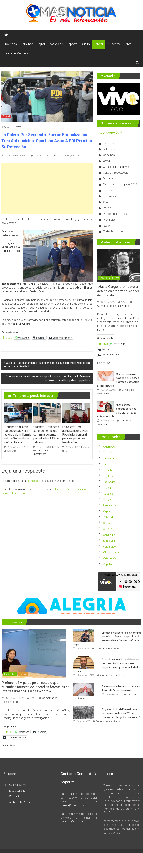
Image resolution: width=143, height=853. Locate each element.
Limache (108, 470)
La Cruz (107, 464)
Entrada (7, 337)
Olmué (107, 499)
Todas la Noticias (113, 231)
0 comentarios (40, 155)
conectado (33, 480)
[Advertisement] (47, 188)
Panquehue (109, 505)
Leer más (103, 362)
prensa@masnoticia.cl (74, 805)
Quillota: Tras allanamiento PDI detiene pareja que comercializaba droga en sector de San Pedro (47, 364)
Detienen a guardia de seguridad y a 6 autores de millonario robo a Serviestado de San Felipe (18, 434)
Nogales (108, 493)
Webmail (14, 796)
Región (41, 44)
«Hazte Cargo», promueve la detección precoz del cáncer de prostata (118, 291)
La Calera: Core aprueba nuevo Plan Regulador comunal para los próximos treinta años (75, 434)
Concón (108, 452)
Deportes (108, 178)
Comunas (27, 44)
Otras (127, 44)
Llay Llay (108, 476)
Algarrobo (109, 446)
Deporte (72, 44)
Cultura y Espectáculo (115, 172)
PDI (68, 155)
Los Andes (109, 481)
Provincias (10, 44)
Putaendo (108, 517)
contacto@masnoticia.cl (75, 821)
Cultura (85, 44)
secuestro (76, 155)
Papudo (107, 511)
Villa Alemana (111, 552)
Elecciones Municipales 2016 (120, 184)
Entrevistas (113, 44)
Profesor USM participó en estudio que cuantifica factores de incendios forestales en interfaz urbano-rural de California (35, 687)
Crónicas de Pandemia (116, 166)
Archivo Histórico (19, 802)
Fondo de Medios (14, 53)
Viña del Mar (110, 558)
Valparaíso (109, 546)
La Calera (61, 155)
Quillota (107, 523)
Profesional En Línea (115, 213)
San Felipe (109, 534)
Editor (10, 451)
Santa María (110, 540)
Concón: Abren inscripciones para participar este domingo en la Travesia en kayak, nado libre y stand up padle (48, 378)
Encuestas (109, 190)
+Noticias (108, 143)
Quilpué (107, 529)
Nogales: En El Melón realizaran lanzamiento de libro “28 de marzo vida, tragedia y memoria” (121, 713)
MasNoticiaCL (111, 133)
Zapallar (108, 564)
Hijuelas (107, 487)
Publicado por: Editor (15, 155)
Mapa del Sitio (17, 790)
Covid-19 (108, 160)
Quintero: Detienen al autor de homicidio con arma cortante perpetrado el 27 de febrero (46, 434)
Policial (98, 44)
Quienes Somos (18, 784)
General (107, 202)
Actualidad (56, 44)
